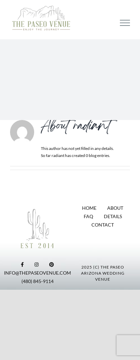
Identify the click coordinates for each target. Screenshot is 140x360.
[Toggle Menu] (125, 23)
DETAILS (113, 216)
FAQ (88, 216)
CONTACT (102, 225)
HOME (89, 208)
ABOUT (115, 208)
